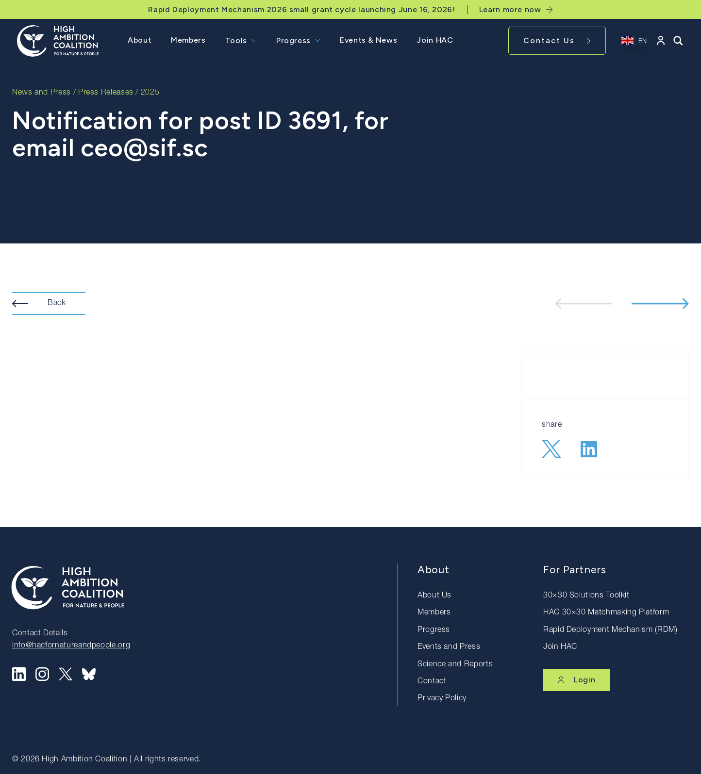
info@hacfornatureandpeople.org (71, 646)
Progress (293, 40)
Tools (236, 40)
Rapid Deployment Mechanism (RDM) (610, 630)
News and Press (41, 93)
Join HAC (435, 40)
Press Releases (106, 93)
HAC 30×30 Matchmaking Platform (606, 613)
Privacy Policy (442, 699)
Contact (431, 682)
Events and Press (448, 647)
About (139, 40)
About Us (434, 596)
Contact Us (557, 40)
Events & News (368, 40)
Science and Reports (455, 665)
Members (188, 40)
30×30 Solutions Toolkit (586, 596)
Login (576, 679)
